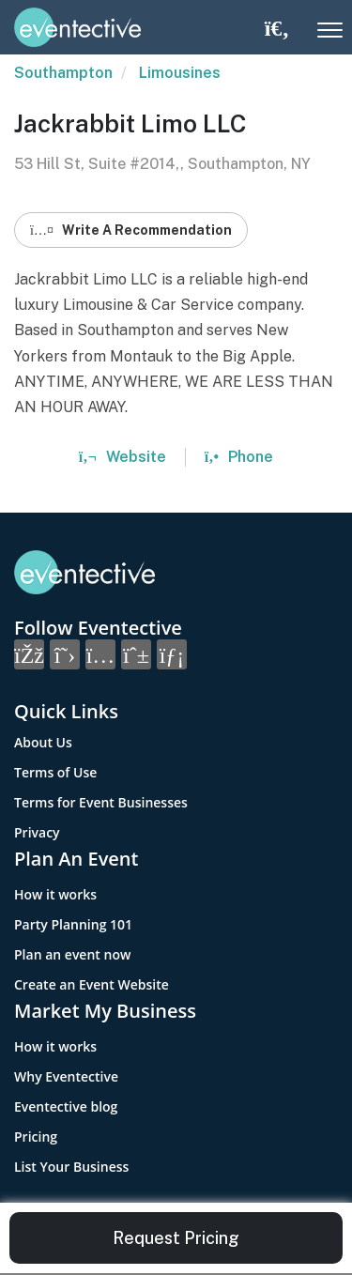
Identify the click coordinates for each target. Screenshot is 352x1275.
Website (122, 457)
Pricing (35, 1136)
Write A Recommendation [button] (131, 230)
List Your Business (71, 1166)
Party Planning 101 (73, 924)
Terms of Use (55, 772)
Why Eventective (66, 1076)
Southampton (63, 73)
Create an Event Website (91, 984)
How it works (55, 894)
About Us (43, 742)
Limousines (180, 73)
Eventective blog (65, 1106)
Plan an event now (72, 954)
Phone (239, 457)
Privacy (37, 832)
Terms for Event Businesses (101, 802)
